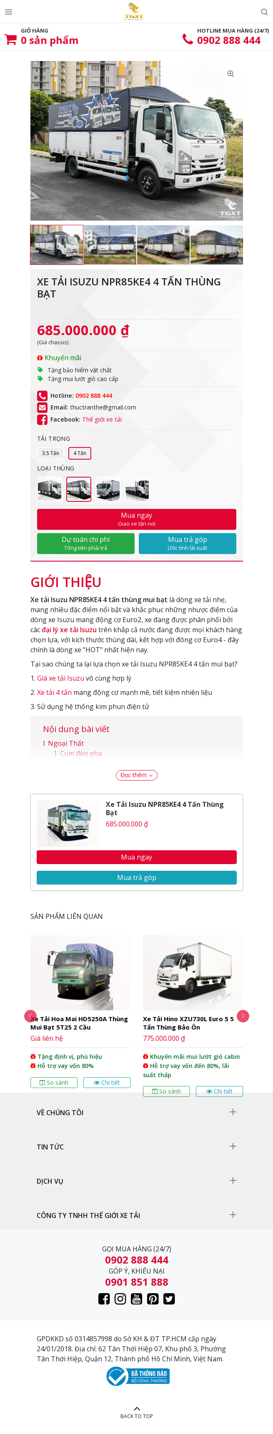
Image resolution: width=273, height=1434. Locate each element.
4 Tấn (79, 453)
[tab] (66, 578)
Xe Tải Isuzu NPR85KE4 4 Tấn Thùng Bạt (165, 808)
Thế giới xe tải (102, 419)
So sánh (54, 1082)
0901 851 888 (136, 1282)
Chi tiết (107, 1082)
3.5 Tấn (50, 453)
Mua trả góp (187, 543)
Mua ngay (137, 519)
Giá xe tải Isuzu (60, 678)
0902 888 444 (228, 40)
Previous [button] (30, 1016)
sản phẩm (49, 40)
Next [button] (243, 1016)
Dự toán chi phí (86, 543)
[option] (56, 245)
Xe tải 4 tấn (54, 692)
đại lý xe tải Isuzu (69, 629)
